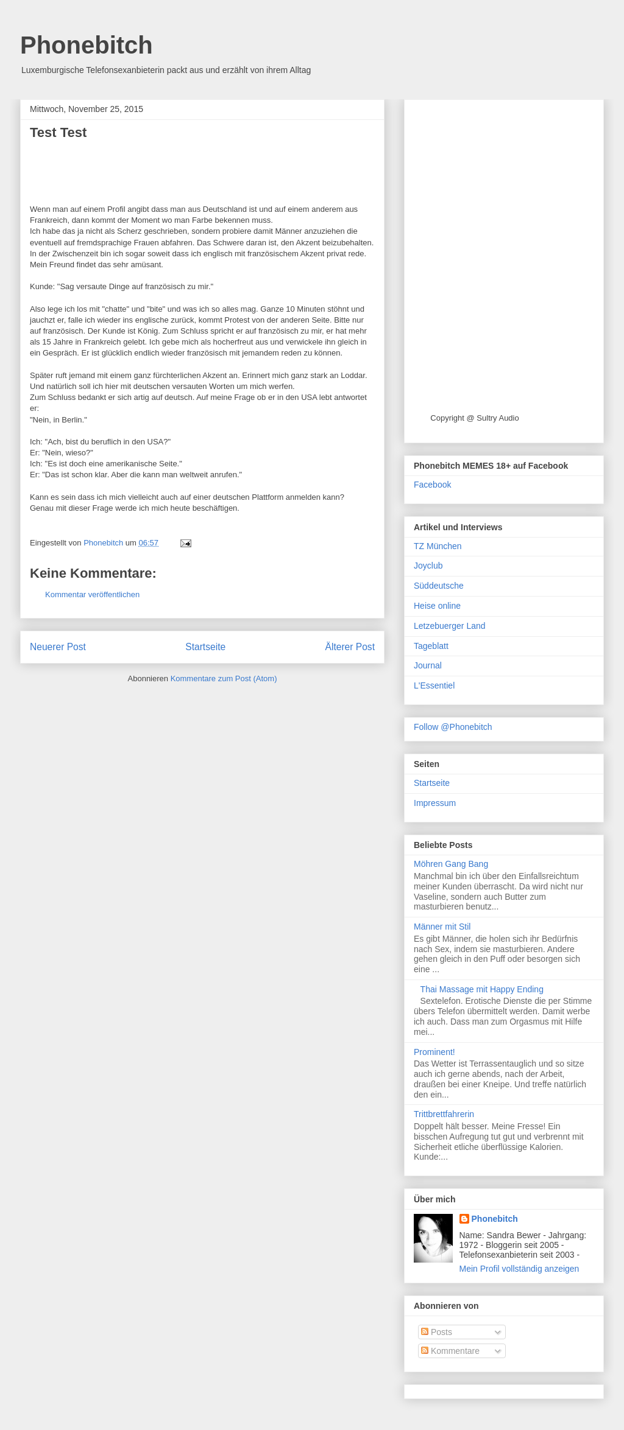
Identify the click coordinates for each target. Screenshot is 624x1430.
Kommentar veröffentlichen (92, 594)
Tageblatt (431, 646)
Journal (428, 665)
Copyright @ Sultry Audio (474, 417)
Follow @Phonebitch (453, 727)
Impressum (435, 803)
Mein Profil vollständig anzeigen (519, 1269)
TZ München (438, 546)
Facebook (432, 484)
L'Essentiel (434, 685)
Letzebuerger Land (450, 626)
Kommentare (450, 1351)
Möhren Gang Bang (451, 864)
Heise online (437, 606)
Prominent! (434, 1052)
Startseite (205, 647)
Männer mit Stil (442, 926)
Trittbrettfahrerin (444, 1114)
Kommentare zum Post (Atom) (224, 678)
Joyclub (428, 565)
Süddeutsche (439, 586)
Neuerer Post (58, 647)
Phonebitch (86, 45)
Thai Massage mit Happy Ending (482, 989)
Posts (436, 1332)
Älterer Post (350, 647)
